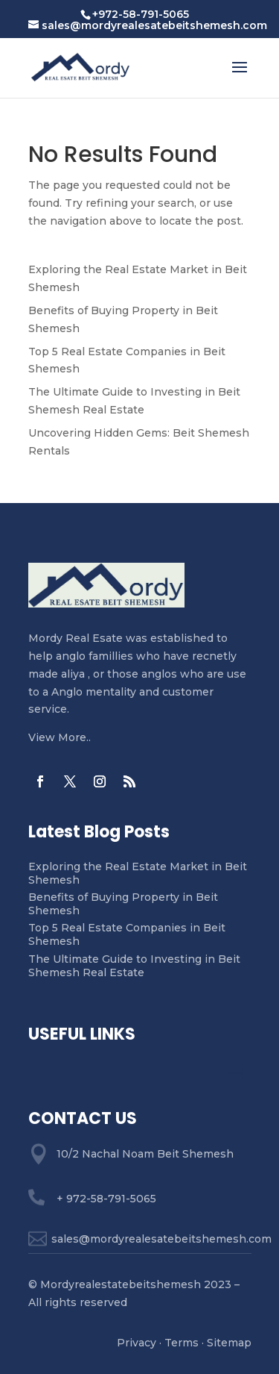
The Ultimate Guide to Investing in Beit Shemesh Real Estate (134, 965)
